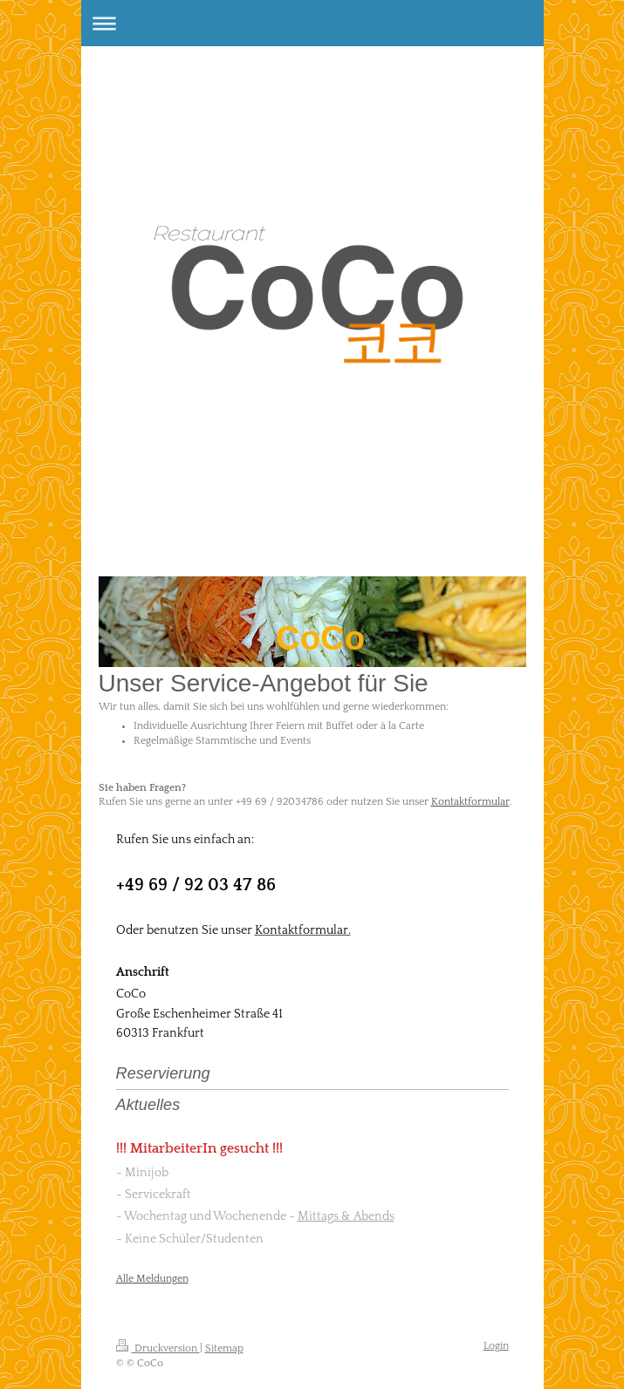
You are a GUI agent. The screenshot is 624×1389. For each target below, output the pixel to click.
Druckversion (158, 1348)
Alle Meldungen (152, 1278)
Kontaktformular (470, 801)
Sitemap (224, 1348)
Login (496, 1346)
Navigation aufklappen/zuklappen (312, 23)
